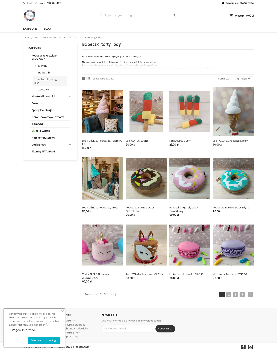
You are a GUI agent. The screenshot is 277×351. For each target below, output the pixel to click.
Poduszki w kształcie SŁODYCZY (44, 57)
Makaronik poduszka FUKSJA (186, 274)
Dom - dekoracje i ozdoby (48, 117)
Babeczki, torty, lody (45, 81)
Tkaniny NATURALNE (43, 151)
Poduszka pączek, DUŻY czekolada (140, 209)
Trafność (243, 79)
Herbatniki (44, 72)
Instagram (250, 347)
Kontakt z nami (72, 332)
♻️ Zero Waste (41, 131)
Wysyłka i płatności (74, 324)
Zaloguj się (232, 3)
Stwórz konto (247, 3)
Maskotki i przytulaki (44, 96)
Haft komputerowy (43, 138)
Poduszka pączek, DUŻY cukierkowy (183, 209)
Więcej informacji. (24, 330)
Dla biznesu (39, 144)
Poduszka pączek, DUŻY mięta (231, 207)
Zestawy (43, 89)
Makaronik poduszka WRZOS (230, 274)
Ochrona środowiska (75, 328)
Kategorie (30, 29)
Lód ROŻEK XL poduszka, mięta (100, 207)
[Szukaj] (138, 15)
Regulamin (69, 320)
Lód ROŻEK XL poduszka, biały (230, 141)
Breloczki (37, 103)
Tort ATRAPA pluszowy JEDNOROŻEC (95, 276)
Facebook (243, 347)
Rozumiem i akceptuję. (44, 340)
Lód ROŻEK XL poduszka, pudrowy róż (102, 142)
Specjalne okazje (42, 110)
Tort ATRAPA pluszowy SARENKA (145, 274)
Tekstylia (37, 124)
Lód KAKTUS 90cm (137, 141)
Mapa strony (70, 336)
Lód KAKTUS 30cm (180, 141)
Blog (47, 29)
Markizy (42, 65)
